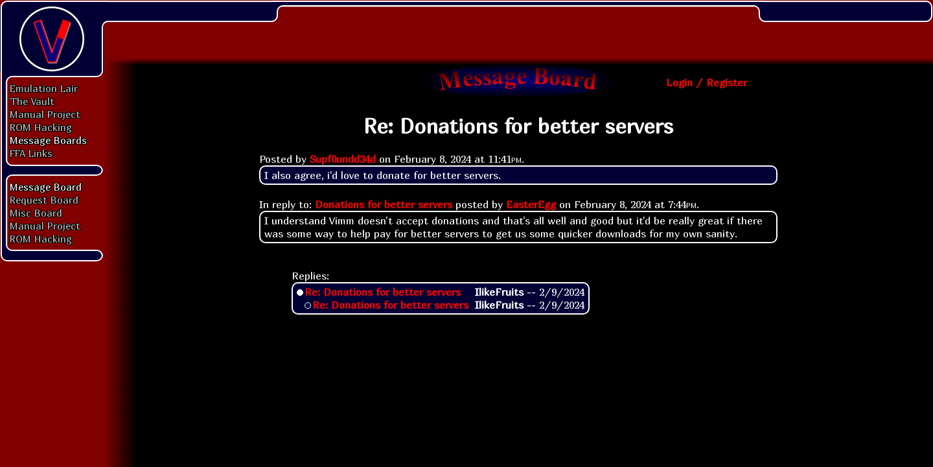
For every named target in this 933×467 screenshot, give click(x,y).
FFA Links (31, 153)
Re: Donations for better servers (383, 291)
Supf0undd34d (343, 158)
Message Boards (48, 140)
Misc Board (36, 213)
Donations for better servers (383, 204)
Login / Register (706, 82)
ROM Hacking (41, 127)
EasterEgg (531, 204)
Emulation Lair (44, 88)
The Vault (32, 101)
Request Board (44, 200)
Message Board (46, 187)
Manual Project (45, 114)
